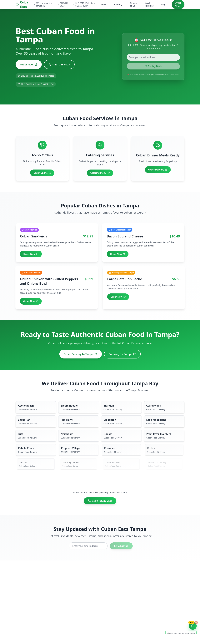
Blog (163, 4)
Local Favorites (149, 4)
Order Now (178, 4)
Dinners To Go (133, 4)
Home (103, 4)
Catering (118, 4)
